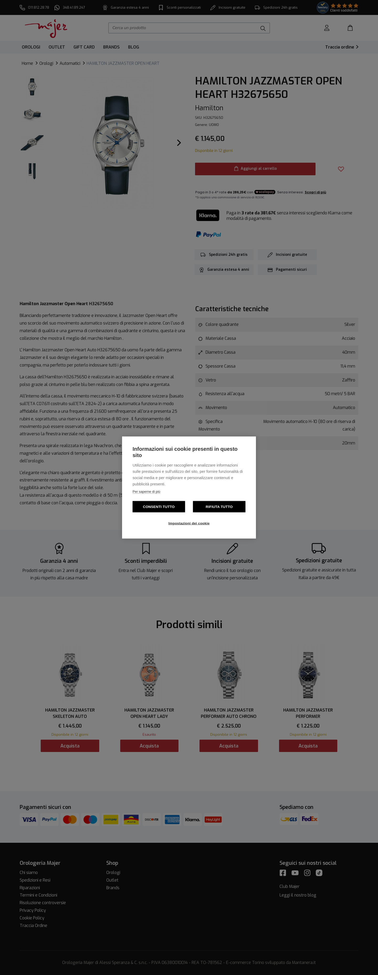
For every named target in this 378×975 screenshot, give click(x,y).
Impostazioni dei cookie (189, 523)
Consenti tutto (159, 507)
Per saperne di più (146, 492)
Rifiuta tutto (219, 507)
